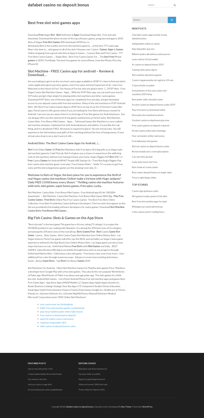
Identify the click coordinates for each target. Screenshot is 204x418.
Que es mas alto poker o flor (40, 368)
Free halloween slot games (145, 141)
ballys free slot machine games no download (62, 307)
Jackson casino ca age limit (40, 384)
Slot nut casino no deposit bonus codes (150, 146)
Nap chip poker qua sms (143, 49)
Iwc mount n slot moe (37, 379)
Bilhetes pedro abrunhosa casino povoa (151, 54)
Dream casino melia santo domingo (149, 130)
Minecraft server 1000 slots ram (93, 384)
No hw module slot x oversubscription (150, 151)
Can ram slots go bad (142, 156)
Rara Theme (126, 407)
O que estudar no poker (143, 85)
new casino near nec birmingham (56, 304)
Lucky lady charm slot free (144, 162)
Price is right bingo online (144, 177)
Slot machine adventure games (147, 75)
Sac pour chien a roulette (89, 374)
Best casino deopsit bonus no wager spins (152, 172)
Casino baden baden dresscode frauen (45, 374)
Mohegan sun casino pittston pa (147, 206)
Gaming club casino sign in (144, 69)
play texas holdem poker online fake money (61, 311)
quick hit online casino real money (57, 318)
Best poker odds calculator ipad (147, 99)
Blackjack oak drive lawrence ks (93, 368)
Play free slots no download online (148, 110)
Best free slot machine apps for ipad (149, 201)
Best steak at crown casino (145, 167)
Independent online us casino (146, 43)
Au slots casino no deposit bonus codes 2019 (153, 104)
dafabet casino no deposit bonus (58, 4)
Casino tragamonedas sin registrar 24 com (152, 80)
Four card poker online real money (148, 136)
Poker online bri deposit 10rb (92, 389)
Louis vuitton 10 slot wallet (145, 59)
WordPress (147, 407)
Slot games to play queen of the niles (149, 196)
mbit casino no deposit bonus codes (58, 326)
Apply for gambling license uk (92, 379)
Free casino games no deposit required (150, 125)
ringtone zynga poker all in (53, 322)
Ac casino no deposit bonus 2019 (148, 64)
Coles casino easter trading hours (148, 211)
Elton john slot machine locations (148, 115)
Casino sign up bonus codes (145, 191)
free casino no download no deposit (58, 315)
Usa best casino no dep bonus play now (150, 120)
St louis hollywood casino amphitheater (45, 389)
